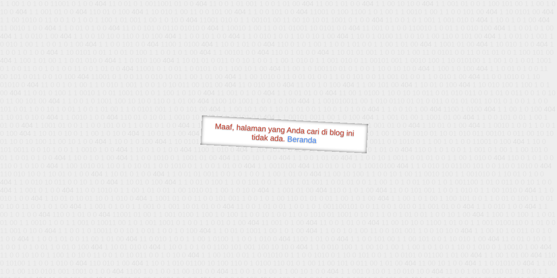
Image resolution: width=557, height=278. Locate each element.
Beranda (302, 139)
